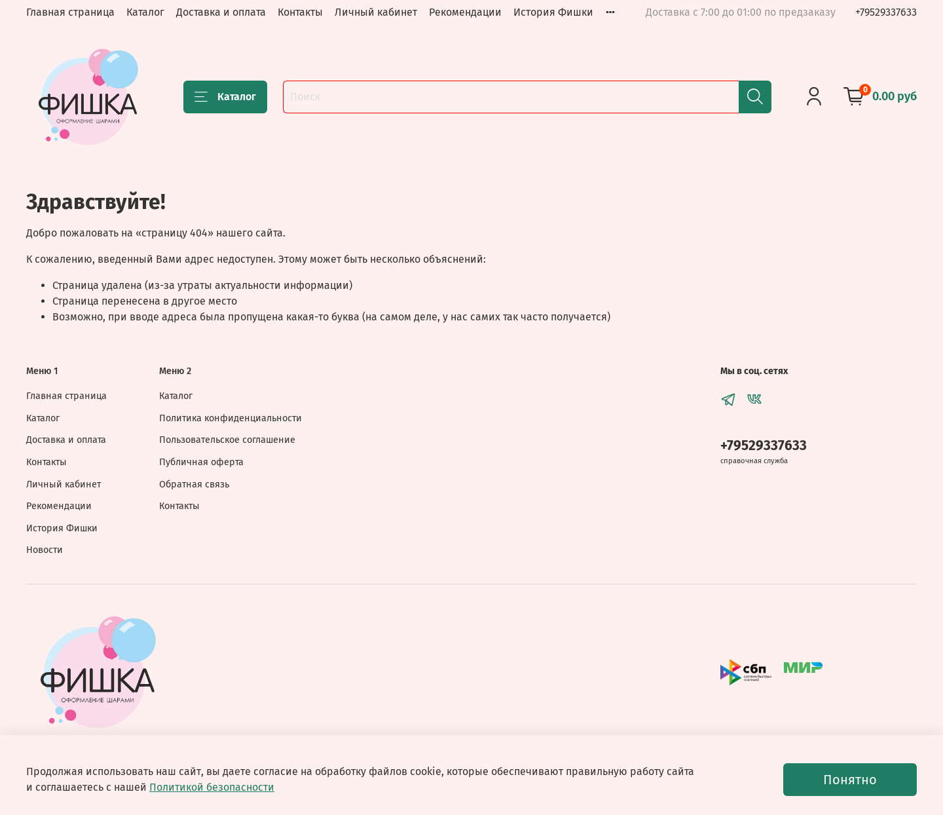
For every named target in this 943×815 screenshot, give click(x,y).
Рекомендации (465, 12)
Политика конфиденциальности (230, 418)
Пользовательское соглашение (227, 439)
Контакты (300, 12)
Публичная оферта (201, 462)
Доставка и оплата (221, 12)
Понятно (850, 779)
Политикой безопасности (211, 787)
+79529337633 (886, 12)
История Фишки (553, 12)
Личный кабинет (376, 12)
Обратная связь (194, 484)
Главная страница (70, 12)
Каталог (145, 12)
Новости (44, 550)
